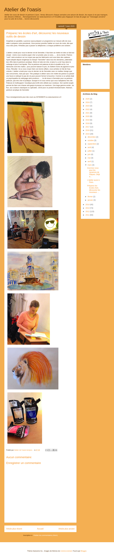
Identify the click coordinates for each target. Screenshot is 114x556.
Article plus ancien (66, 529)
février (90, 197)
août (90, 147)
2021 (88, 113)
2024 (88, 102)
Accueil (40, 529)
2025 (88, 99)
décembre (92, 137)
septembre (92, 144)
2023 (88, 106)
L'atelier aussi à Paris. (93, 181)
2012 (88, 211)
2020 (88, 116)
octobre (91, 140)
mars (90, 165)
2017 (88, 127)
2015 (88, 134)
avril (89, 161)
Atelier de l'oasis (22, 9)
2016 (88, 130)
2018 (88, 123)
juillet (90, 151)
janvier (90, 200)
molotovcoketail (66, 551)
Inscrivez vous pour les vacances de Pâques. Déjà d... (93, 172)
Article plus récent (14, 529)
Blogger (83, 551)
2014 (88, 204)
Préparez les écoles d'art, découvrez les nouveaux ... (93, 189)
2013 (88, 208)
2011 (88, 215)
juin (89, 154)
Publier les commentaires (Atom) (46, 535)
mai (89, 158)
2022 (88, 109)
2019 (88, 120)
